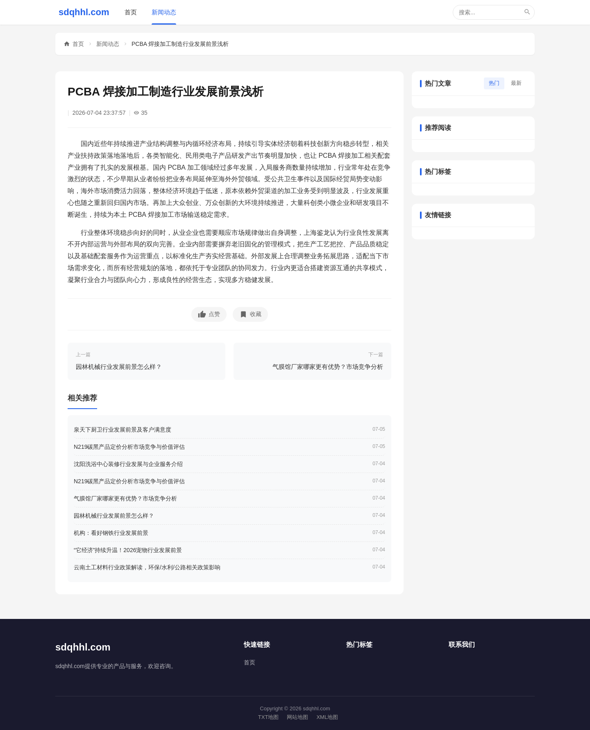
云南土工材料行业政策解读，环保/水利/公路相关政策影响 (147, 567)
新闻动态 (164, 12)
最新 (516, 83)
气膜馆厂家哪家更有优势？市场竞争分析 (125, 498)
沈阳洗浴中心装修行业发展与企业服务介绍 (128, 464)
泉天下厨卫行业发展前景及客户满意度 (122, 429)
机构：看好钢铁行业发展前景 (111, 533)
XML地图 (327, 717)
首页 (131, 12)
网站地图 (297, 717)
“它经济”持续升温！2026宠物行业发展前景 (128, 550)
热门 (494, 83)
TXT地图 (268, 717)
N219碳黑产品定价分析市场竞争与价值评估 (129, 446)
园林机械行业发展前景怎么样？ (114, 515)
